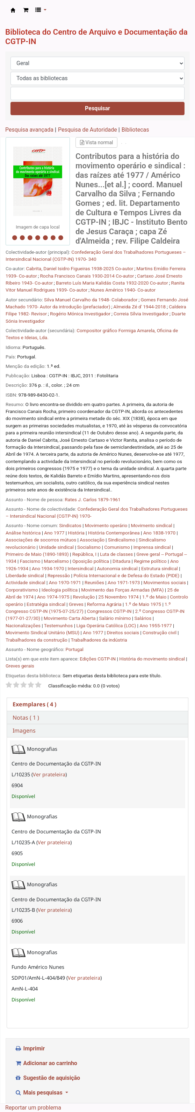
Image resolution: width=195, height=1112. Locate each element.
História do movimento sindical (152, 659)
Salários (144, 618)
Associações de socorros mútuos (42, 540)
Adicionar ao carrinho (46, 1063)
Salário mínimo (115, 618)
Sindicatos (70, 525)
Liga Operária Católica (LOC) (106, 625)
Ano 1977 (54, 533)
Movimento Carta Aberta (70, 618)
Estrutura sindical (160, 568)
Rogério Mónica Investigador (80, 313)
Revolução (84, 597)
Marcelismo (57, 561)
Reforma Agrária (105, 604)
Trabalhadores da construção (37, 640)
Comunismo (117, 547)
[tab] (97, 704)
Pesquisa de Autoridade (87, 129)
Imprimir (30, 1048)
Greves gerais (20, 666)
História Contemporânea (114, 533)
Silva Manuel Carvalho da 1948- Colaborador (90, 299)
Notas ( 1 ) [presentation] (26, 717)
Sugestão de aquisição (47, 1078)
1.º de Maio (155, 597)
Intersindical (80, 568)
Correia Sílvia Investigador (141, 313)
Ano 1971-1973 (124, 582)
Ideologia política (60, 590)
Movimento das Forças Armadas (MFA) (123, 590)
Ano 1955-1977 (156, 625)
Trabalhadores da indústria (99, 640)
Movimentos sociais (165, 582)
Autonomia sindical (118, 568)
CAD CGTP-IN (12, 10)
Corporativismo (22, 590)
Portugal (74, 649)
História (77, 533)
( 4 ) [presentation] (34, 704)
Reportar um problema (33, 1107)
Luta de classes (117, 554)
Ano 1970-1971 (65, 582)
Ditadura (122, 561)
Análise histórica (24, 533)
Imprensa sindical (152, 547)
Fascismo (31, 561)
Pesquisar (97, 108)
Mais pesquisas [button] (39, 1092)
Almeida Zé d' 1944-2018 (139, 306)
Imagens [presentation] (24, 730)
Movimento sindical (152, 525)
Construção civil (160, 632)
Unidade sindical (57, 547)
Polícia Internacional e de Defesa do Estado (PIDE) (127, 575)
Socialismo (89, 547)
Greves (77, 604)
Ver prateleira (49, 774)
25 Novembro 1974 (119, 597)
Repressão (59, 575)
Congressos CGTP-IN (110, 611)
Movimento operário (107, 525)
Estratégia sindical (46, 604)
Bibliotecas (135, 129)
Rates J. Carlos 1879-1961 (92, 499)
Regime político (151, 561)
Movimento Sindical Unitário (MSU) (43, 632)
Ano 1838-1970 (160, 533)
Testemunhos (59, 625)
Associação (93, 540)
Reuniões (95, 582)
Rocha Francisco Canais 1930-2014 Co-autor (87, 276)
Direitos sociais (123, 632)
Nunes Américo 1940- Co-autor (123, 290)
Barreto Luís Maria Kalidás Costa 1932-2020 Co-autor (112, 283)
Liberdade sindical (25, 575)
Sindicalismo (122, 540)
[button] (25, 10)
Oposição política (91, 561)
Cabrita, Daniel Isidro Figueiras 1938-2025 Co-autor (79, 268)
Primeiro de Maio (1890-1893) (38, 554)
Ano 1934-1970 (48, 568)
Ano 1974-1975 (54, 597)
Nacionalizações (24, 625)
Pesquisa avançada (29, 129)
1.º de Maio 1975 (143, 604)
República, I (85, 554)
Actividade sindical (26, 582)
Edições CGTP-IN (98, 659)
